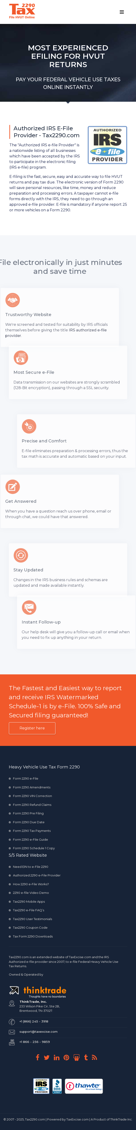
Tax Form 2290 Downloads (31, 936)
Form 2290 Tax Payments (30, 831)
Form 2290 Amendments (29, 787)
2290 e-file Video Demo (29, 893)
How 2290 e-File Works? (29, 884)
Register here (32, 728)
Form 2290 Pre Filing (26, 813)
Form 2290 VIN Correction (30, 796)
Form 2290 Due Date (27, 822)
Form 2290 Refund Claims (30, 805)
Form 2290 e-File (23, 778)
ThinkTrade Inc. (121, 1119)
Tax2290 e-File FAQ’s (26, 910)
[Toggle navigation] (122, 12)
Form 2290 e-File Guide (28, 839)
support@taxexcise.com (38, 1031)
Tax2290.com (19, 957)
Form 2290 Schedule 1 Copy (32, 848)
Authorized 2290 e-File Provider (35, 875)
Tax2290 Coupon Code (28, 927)
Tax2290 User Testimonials (30, 919)
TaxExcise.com (77, 1119)
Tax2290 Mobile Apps (27, 901)
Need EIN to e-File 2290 (28, 867)
